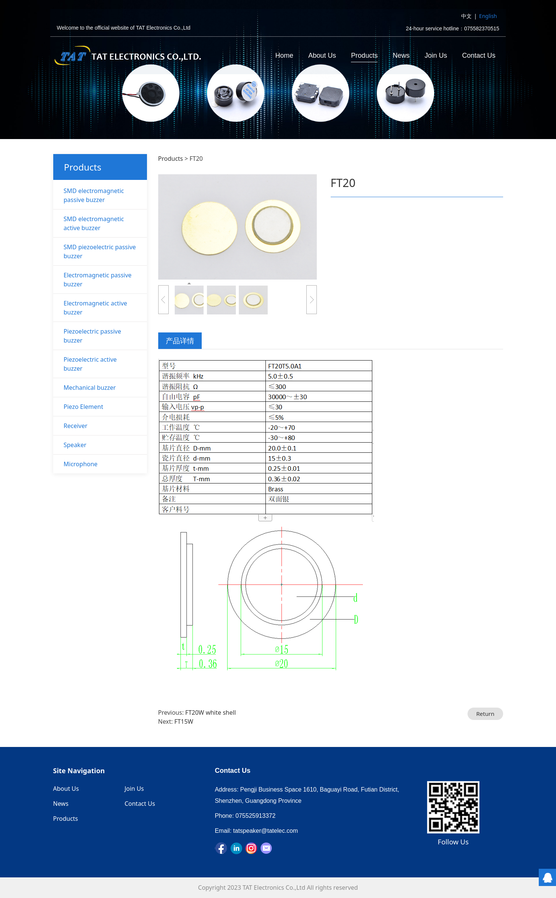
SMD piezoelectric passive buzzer (100, 251)
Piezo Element (83, 407)
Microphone (81, 464)
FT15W (183, 721)
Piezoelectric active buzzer (90, 364)
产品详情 (180, 340)
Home (284, 56)
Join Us (435, 56)
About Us (322, 56)
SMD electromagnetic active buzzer (94, 223)
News (401, 56)
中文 (466, 16)
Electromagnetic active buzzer (95, 307)
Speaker (75, 445)
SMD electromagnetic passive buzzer (94, 195)
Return (485, 713)
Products (364, 56)
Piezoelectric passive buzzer (92, 335)
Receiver (76, 426)
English (488, 16)
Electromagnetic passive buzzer (98, 279)
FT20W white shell (210, 712)
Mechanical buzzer (90, 387)
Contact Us (478, 56)
